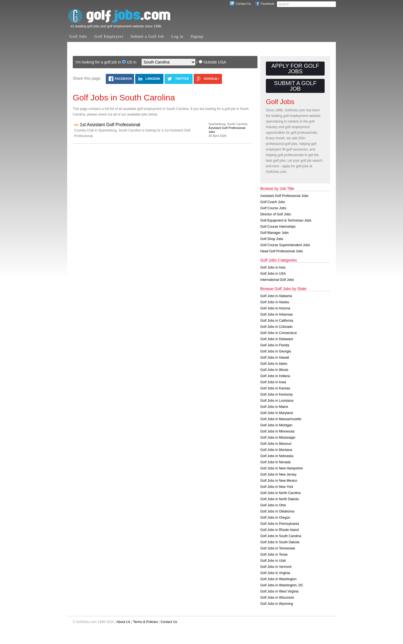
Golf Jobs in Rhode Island (279, 530)
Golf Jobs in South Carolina (280, 536)
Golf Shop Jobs (271, 239)
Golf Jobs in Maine (274, 407)
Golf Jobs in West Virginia (279, 591)
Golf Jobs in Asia (272, 267)
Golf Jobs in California (276, 321)
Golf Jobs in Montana (276, 450)
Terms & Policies (145, 622)
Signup (197, 36)
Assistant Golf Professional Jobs (284, 196)
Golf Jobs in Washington (278, 579)
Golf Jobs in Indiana (275, 376)
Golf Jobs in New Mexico (278, 481)
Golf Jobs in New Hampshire (281, 468)
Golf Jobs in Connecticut (278, 333)
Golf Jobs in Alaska (274, 302)
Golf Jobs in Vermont (275, 567)
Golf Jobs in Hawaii (274, 357)
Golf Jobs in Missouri (275, 444)
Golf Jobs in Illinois (274, 370)
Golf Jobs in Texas (274, 554)
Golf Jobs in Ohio (273, 505)
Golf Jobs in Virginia (275, 573)
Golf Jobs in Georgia (275, 351)
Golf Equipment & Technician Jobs (285, 220)
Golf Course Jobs (273, 208)
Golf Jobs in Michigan (276, 425)
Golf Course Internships (278, 227)
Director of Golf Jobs (275, 214)
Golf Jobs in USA (273, 274)
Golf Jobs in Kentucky (276, 394)
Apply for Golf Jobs (295, 68)
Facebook (267, 3)
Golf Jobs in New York (276, 487)
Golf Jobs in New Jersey (278, 474)
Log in (177, 36)
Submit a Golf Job (147, 36)
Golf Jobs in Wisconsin (277, 598)
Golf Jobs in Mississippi (277, 437)
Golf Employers (108, 36)
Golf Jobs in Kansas (275, 388)
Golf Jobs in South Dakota (279, 542)
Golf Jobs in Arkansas (276, 314)
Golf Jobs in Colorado (276, 327)
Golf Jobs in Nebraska (276, 456)
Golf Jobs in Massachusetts (280, 419)
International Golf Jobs (277, 280)
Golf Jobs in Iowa (273, 382)
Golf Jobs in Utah (273, 561)
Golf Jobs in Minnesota (277, 431)
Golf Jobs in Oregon (275, 518)
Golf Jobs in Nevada (275, 462)
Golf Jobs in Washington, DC (281, 585)
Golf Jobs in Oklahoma (277, 511)
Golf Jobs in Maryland (276, 413)
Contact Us (243, 3)
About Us (123, 622)
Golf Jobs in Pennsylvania (279, 524)
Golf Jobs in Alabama (276, 296)
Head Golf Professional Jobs (281, 251)
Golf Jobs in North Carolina (280, 493)
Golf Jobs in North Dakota (279, 499)
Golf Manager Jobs (274, 233)
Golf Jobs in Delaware (276, 339)
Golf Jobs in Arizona (275, 308)
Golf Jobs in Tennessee (277, 548)
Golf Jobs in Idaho (273, 364)
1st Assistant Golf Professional (110, 124)
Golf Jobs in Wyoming (276, 604)
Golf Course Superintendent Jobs (285, 245)
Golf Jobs (78, 36)
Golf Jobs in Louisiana (276, 401)
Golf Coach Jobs (272, 202)
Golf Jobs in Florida (274, 345)
